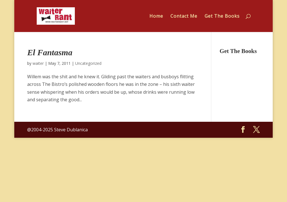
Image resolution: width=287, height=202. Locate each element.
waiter (38, 63)
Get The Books (222, 16)
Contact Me (183, 16)
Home (156, 16)
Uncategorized (88, 63)
